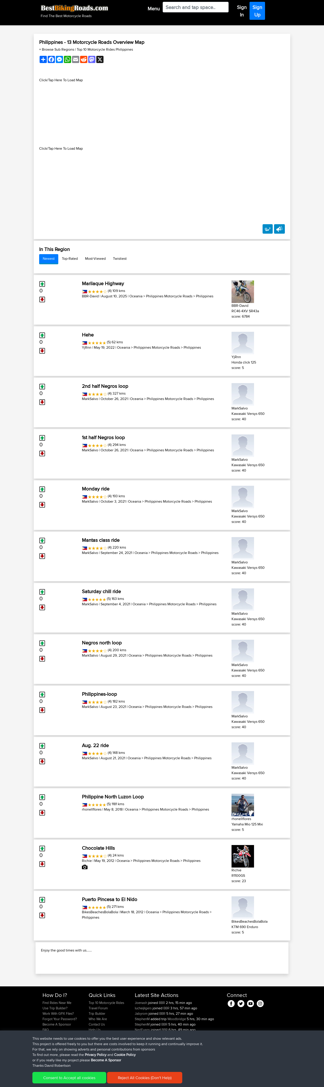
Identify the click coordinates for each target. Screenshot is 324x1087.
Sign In (242, 11)
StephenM (143, 1048)
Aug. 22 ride (95, 745)
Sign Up (257, 11)
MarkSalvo (90, 398)
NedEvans (143, 1058)
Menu (154, 8)
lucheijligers (144, 1037)
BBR (162, 1031)
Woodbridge (176, 1048)
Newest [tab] (49, 258)
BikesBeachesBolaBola (100, 912)
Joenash (141, 1031)
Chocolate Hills (98, 848)
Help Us (95, 1058)
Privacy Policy (103, 1080)
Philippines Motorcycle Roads (169, 296)
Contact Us (97, 1053)
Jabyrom (141, 1042)
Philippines (204, 296)
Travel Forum (98, 1037)
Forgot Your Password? (60, 1048)
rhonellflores (91, 809)
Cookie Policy (125, 1080)
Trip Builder (97, 1042)
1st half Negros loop (103, 437)
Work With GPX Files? (58, 1042)
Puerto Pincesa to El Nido (109, 899)
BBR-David (90, 296)
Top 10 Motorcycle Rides (106, 1031)
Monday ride (95, 488)
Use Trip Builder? (55, 1037)
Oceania (135, 296)
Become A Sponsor (57, 1053)
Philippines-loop (99, 694)
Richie (87, 860)
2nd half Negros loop (105, 386)
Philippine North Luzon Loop (113, 796)
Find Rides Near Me (57, 1031)
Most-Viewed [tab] (95, 258)
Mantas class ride (100, 540)
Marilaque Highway (103, 283)
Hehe (88, 334)
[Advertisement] (162, 114)
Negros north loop (102, 642)
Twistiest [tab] (120, 258)
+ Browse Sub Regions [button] (57, 49)
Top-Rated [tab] (70, 258)
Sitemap (84, 1080)
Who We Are (98, 1048)
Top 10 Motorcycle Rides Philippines (105, 49)
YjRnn (86, 347)
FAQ (46, 1058)
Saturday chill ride (101, 591)
